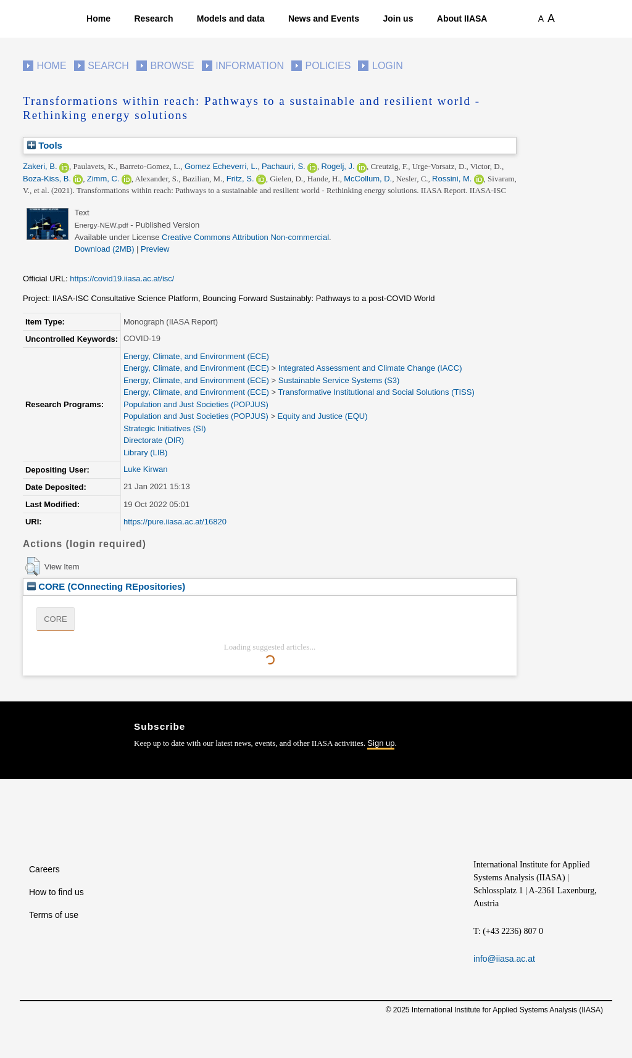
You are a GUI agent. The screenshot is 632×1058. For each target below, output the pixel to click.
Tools (44, 145)
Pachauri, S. (284, 166)
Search (108, 65)
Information (249, 65)
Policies (328, 65)
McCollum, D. (368, 178)
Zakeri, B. (40, 166)
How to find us (56, 892)
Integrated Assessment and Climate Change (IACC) (370, 368)
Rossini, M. (452, 178)
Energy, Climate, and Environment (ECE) (196, 356)
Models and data (231, 18)
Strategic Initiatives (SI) (164, 428)
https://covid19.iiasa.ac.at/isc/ (122, 278)
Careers (44, 869)
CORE (55, 619)
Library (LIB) (145, 452)
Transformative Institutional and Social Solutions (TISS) (376, 392)
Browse (172, 65)
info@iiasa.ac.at (504, 959)
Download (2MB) (105, 249)
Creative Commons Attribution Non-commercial (245, 237)
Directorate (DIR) (153, 440)
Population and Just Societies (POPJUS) (195, 404)
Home (98, 18)
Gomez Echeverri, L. (221, 166)
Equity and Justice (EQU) (323, 416)
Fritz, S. (240, 178)
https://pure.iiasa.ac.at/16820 (175, 521)
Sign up (380, 743)
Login (387, 65)
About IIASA (462, 18)
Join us (398, 18)
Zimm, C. (103, 178)
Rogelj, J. (337, 166)
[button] (32, 566)
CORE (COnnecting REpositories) (106, 586)
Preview (155, 249)
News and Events (323, 18)
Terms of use (53, 915)
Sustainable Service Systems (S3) (339, 380)
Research (153, 18)
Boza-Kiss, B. (47, 178)
